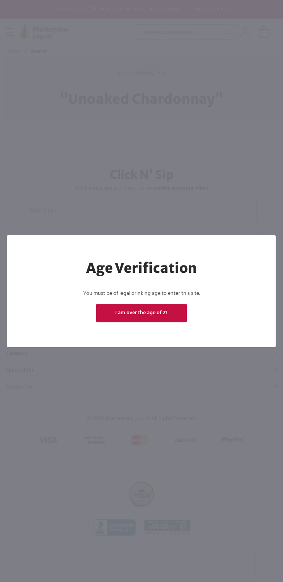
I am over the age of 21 (141, 312)
